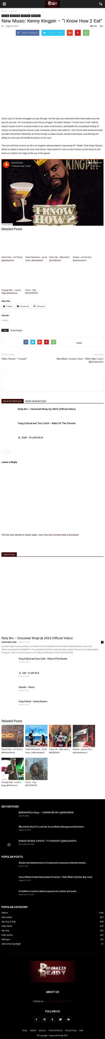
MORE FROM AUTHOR (35, 401)
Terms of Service (55, 1030)
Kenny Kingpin (16, 330)
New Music (36, 16)
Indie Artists (15, 16)
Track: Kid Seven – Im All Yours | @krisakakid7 (36, 258)
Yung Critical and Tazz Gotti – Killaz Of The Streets (47, 423)
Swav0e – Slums (27, 687)
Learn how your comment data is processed (58, 535)
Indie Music (26, 16)
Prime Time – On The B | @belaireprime (12, 258)
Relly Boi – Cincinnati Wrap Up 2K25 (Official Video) (47, 409)
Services (42, 1030)
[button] (101, 4)
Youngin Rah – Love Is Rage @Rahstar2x (11, 291)
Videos (4, 912)
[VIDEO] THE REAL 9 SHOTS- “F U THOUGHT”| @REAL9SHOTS (47, 841)
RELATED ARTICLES (12, 401)
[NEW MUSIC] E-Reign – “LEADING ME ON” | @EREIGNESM (46, 812)
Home (4, 11)
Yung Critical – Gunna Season (33, 701)
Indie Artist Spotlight (11, 943)
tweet (79, 342)
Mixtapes (5, 939)
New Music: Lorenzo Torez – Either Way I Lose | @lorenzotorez (80, 360)
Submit (33, 1030)
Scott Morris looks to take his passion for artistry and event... (48, 891)
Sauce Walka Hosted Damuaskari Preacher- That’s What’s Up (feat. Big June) (55, 877)
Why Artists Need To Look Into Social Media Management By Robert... (52, 827)
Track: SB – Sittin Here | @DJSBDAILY (59, 258)
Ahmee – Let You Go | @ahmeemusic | (82, 258)
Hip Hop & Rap (8, 921)
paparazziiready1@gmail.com (58, 1001)
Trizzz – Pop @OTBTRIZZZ (31, 291)
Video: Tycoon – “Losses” (14, 358)
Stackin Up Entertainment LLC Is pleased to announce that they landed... (53, 863)
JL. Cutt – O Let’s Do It (30, 437)
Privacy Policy (70, 1030)
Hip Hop (5, 16)
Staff (81, 1030)
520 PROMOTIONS (9, 642)
